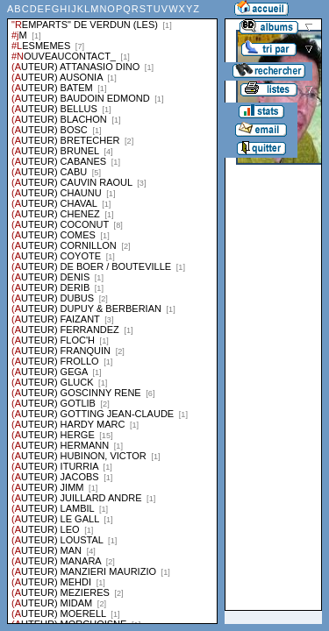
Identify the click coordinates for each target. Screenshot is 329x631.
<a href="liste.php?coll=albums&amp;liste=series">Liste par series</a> (112, 312)
